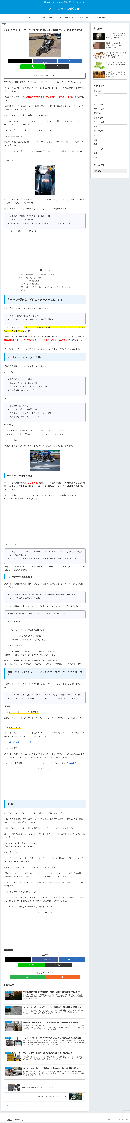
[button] (72, 61)
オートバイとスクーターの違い (30, 272)
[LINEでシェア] (58, 61)
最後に (21, 286)
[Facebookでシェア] (31, 61)
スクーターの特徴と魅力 (30, 279)
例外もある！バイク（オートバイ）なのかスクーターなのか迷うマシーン (46, 282)
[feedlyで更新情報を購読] (43, 973)
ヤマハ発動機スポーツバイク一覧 (18, 738)
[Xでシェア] (17, 61)
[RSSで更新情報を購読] (47, 973)
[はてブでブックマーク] (44, 61)
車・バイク (9, 946)
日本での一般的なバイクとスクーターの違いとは (37, 269)
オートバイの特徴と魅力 (30, 276)
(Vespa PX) (71, 759)
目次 (42, 265)
